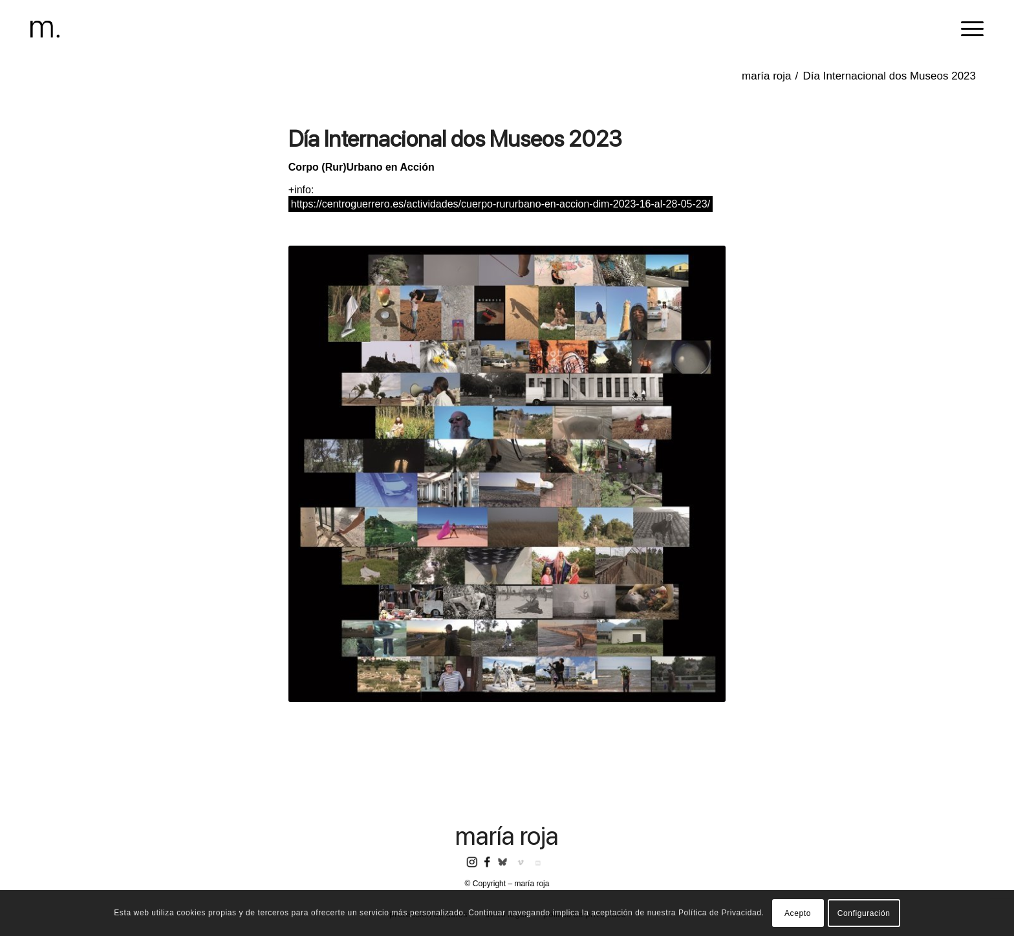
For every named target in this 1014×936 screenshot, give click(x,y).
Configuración (863, 913)
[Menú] (968, 29)
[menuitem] (968, 29)
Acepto (797, 913)
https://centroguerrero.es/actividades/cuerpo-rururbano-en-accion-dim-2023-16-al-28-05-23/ (500, 203)
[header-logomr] (44, 29)
